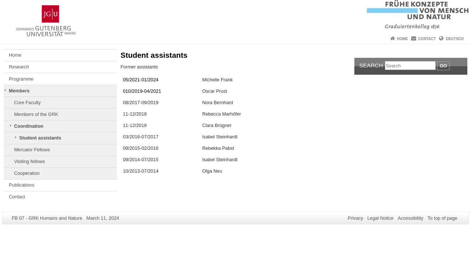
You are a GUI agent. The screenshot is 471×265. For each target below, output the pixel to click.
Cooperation (27, 173)
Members (19, 90)
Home (402, 39)
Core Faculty (27, 102)
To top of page (442, 218)
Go (443, 65)
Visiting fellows (29, 161)
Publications (21, 185)
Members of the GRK (36, 114)
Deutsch (455, 39)
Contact (427, 39)
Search (371, 65)
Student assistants (40, 138)
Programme (21, 79)
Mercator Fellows (32, 149)
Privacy (355, 218)
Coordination (28, 126)
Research (19, 67)
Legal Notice (380, 218)
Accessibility (411, 218)
